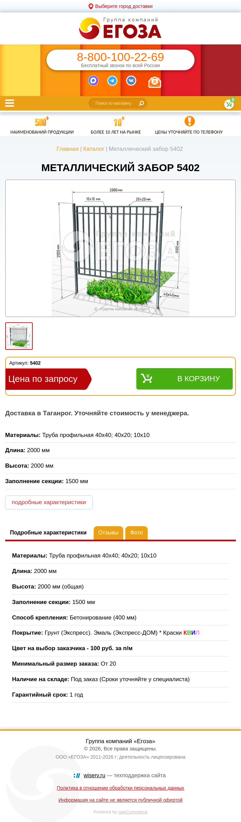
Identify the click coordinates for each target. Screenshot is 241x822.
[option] (120, 249)
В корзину (198, 378)
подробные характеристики (49, 502)
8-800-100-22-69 (120, 57)
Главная (67, 149)
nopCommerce (133, 811)
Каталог (93, 149)
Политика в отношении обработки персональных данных (120, 788)
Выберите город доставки (124, 6)
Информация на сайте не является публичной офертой (121, 800)
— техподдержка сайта (125, 775)
